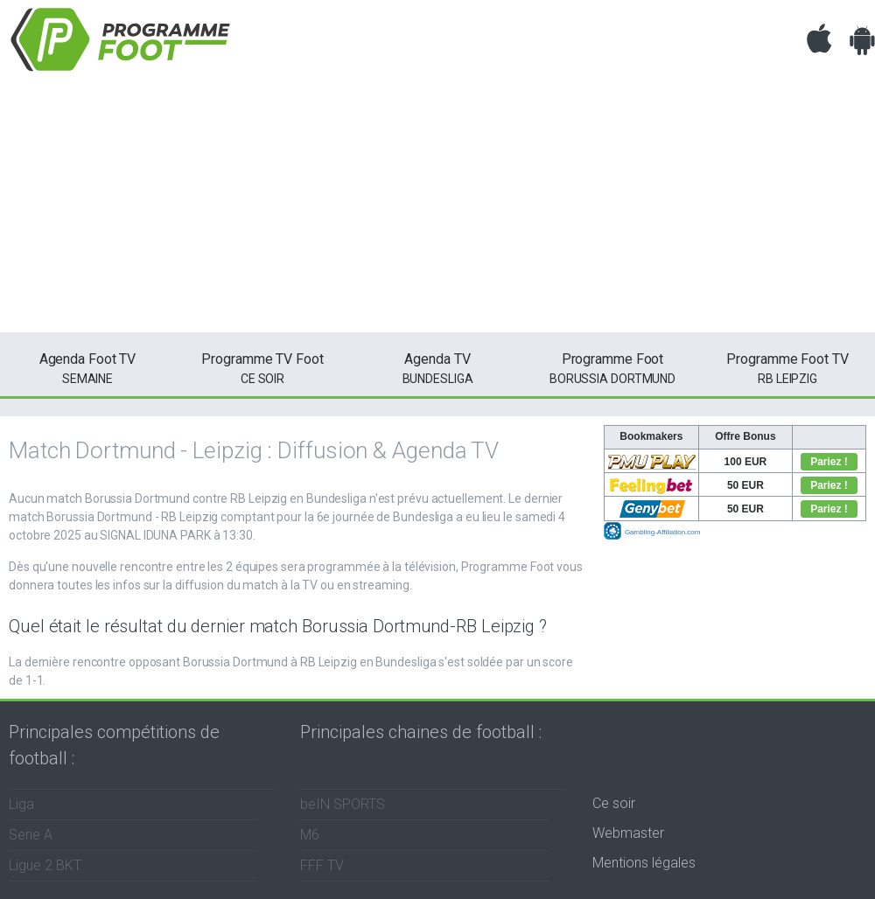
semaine (87, 367)
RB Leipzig (787, 367)
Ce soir (613, 803)
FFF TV (322, 865)
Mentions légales (644, 862)
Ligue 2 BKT (45, 865)
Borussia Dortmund (612, 367)
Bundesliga (437, 367)
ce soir (262, 367)
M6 (309, 834)
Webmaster (628, 833)
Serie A (30, 834)
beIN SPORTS (342, 804)
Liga (21, 804)
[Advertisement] (437, 209)
